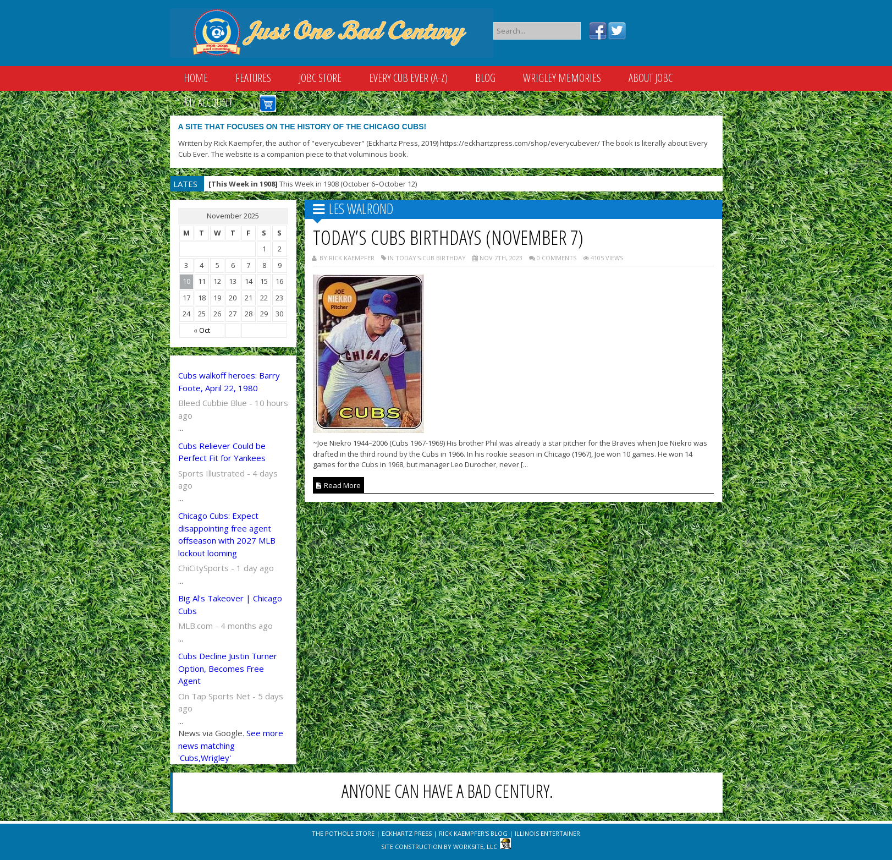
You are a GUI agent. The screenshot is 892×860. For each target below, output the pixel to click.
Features (253, 77)
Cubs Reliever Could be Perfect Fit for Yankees (222, 452)
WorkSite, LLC (475, 846)
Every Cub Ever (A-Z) (408, 77)
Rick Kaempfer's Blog (473, 833)
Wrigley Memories (562, 77)
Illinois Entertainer (547, 833)
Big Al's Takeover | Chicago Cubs (230, 604)
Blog (485, 77)
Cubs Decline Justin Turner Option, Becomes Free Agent (227, 668)
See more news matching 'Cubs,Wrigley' (230, 745)
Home (196, 77)
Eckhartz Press (407, 833)
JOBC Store (320, 77)
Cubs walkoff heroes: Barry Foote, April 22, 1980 (229, 381)
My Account (208, 102)
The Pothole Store (343, 833)
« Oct (202, 330)
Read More (338, 485)
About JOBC (651, 77)
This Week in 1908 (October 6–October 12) (312, 184)
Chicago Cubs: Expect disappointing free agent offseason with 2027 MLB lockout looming (227, 534)
